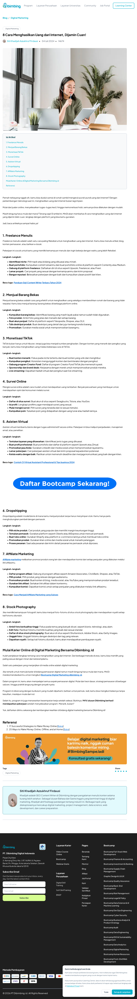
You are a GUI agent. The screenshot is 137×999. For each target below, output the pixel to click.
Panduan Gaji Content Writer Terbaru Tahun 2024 (37, 282)
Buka (60, 726)
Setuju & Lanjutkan (122, 992)
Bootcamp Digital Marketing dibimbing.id (61, 675)
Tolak (106, 992)
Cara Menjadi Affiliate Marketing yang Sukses (36, 594)
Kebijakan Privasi (73, 986)
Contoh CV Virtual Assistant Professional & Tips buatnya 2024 (44, 462)
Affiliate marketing (12, 559)
